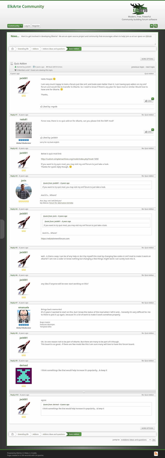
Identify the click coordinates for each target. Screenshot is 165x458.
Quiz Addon (74, 49)
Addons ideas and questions (54, 49)
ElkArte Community (25, 6)
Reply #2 (13, 148)
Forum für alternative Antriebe (61, 203)
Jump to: (116, 439)
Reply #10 (14, 395)
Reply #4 (13, 209)
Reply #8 (13, 333)
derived (24, 365)
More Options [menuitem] (147, 59)
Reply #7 (13, 303)
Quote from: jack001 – (56, 183)
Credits (34, 453)
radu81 (23, 119)
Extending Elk (23, 49)
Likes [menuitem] (149, 100)
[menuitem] (156, 26)
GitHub (149, 36)
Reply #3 (13, 176)
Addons (36, 49)
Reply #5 (13, 247)
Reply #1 (13, 115)
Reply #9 (13, 360)
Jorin (23, 180)
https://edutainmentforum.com (55, 238)
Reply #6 (13, 275)
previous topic (137, 67)
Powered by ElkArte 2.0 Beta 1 (18, 453)
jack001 (24, 78)
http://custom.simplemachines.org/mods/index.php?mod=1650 (69, 159)
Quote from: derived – (56, 404)
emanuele (23, 307)
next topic (150, 67)
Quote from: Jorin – (55, 216)
